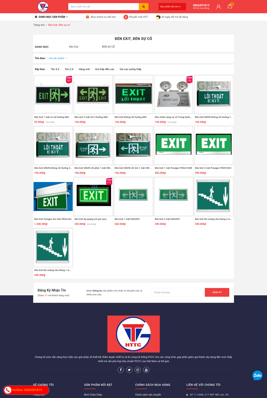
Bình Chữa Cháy (93, 394)
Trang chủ (38, 394)
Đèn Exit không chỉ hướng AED (131, 117)
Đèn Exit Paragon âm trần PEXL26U (53, 219)
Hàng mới (82, 69)
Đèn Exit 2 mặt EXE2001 (167, 219)
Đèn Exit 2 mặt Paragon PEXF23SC (213, 168)
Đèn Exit (73, 46)
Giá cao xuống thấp (128, 69)
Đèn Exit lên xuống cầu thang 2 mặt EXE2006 (214, 219)
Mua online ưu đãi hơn (100, 17)
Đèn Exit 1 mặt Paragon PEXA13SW (173, 168)
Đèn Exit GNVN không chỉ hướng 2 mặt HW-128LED (53, 168)
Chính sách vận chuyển (148, 394)
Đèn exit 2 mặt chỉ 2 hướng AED (91, 117)
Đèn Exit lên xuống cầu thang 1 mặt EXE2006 (53, 270)
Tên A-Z (53, 69)
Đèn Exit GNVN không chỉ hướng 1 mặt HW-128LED (214, 117)
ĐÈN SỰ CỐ (108, 46)
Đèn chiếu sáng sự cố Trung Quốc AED (173, 117)
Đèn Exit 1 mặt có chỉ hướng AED (51, 117)
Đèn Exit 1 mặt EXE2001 (127, 219)
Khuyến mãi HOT (135, 17)
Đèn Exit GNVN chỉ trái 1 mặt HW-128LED (133, 168)
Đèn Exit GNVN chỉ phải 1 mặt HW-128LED (93, 168)
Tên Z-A (67, 69)
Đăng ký (217, 292)
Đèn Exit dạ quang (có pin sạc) (91, 219)
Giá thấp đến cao (103, 69)
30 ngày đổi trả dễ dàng (172, 17)
